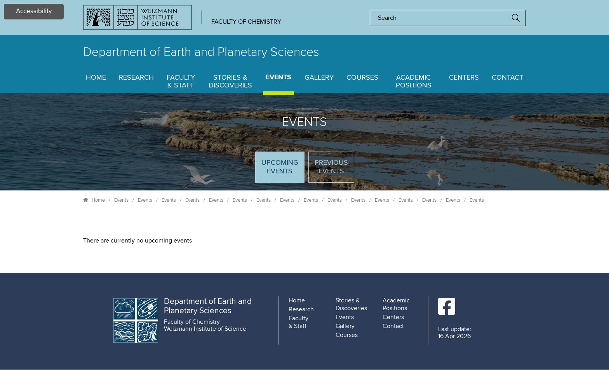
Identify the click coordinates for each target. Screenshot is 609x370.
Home (96, 77)
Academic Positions (414, 81)
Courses (362, 77)
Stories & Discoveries (230, 81)
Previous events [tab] (331, 167)
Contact (507, 77)
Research (136, 77)
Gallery (319, 77)
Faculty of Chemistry (246, 21)
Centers (464, 77)
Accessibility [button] (34, 11)
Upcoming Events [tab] (282, 170)
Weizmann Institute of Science (205, 329)
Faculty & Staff (181, 81)
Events (278, 77)
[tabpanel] (304, 240)
